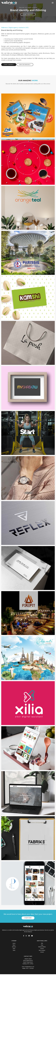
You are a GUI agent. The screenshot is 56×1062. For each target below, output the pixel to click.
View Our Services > (25, 64)
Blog (42, 945)
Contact (42, 952)
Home (14, 943)
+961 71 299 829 (30, 968)
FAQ (42, 943)
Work (14, 948)
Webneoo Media (42, 946)
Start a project (28, 14)
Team (14, 950)
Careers (42, 948)
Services (14, 946)
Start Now (28, 918)
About (14, 945)
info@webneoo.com (29, 966)
